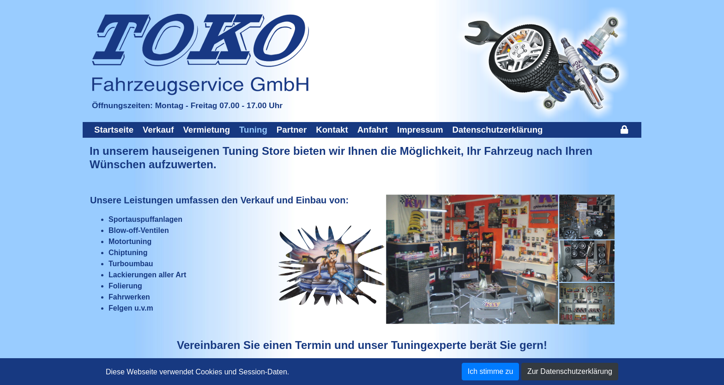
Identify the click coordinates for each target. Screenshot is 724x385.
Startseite (113, 129)
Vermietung (206, 129)
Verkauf (158, 129)
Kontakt (332, 129)
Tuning (253, 129)
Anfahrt (372, 129)
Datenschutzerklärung (497, 129)
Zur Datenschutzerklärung (569, 371)
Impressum (420, 129)
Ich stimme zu (490, 371)
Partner (292, 129)
